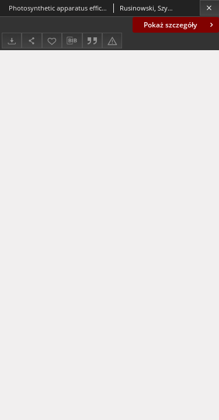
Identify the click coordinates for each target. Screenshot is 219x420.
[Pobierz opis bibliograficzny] (72, 41)
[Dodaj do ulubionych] (52, 40)
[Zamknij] (209, 8)
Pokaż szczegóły (179, 25)
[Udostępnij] (31, 40)
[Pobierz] (12, 40)
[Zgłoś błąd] (112, 40)
